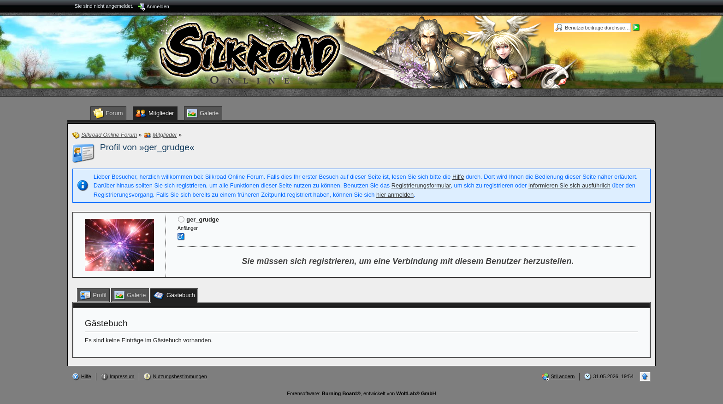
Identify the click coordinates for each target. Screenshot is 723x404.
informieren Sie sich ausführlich (569, 185)
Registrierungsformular (421, 185)
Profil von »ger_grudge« (147, 147)
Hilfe (458, 176)
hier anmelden (395, 194)
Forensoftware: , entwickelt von (361, 393)
